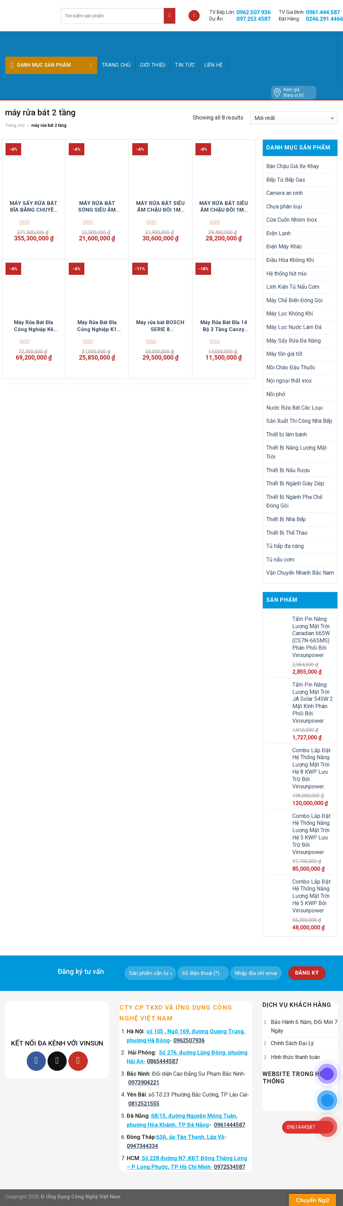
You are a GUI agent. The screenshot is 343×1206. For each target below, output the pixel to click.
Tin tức (185, 65)
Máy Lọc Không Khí (289, 313)
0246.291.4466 (324, 19)
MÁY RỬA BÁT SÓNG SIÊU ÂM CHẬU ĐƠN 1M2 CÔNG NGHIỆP (97, 207)
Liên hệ (213, 65)
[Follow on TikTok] (57, 1060)
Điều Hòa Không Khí (290, 260)
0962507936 (188, 1040)
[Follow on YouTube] (77, 1060)
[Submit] (169, 16)
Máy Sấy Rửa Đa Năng (293, 340)
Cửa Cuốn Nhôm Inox (291, 219)
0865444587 (162, 1061)
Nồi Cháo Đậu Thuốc (290, 367)
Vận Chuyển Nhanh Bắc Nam (300, 572)
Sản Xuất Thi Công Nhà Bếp (299, 421)
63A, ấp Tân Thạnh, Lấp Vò (190, 1137)
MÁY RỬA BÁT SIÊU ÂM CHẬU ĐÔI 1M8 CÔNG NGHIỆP (160, 207)
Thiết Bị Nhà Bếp (286, 519)
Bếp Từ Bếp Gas (285, 180)
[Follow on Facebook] (36, 1060)
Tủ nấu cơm (280, 559)
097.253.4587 (253, 19)
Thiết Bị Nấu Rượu (288, 470)
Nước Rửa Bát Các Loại (294, 407)
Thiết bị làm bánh (286, 434)
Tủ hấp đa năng (285, 546)
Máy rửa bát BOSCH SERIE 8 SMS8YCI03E (160, 326)
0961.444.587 (323, 12)
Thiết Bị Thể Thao (287, 533)
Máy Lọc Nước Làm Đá (293, 327)
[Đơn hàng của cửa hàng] (294, 118)
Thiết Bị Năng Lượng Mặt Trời (296, 452)
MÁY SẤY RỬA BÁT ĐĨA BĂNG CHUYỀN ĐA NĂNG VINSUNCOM (33, 207)
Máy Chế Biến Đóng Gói (294, 300)
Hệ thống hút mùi (286, 273)
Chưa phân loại (284, 206)
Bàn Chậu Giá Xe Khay (292, 166)
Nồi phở (275, 394)
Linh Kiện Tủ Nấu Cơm (292, 287)
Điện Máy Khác (284, 246)
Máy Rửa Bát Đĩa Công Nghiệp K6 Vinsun (33, 326)
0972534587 (229, 1167)
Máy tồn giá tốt (284, 354)
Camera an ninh (284, 193)
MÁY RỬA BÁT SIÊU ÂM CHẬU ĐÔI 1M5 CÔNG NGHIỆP (223, 207)
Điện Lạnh (278, 233)
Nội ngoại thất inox (289, 380)
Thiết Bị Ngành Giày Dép (295, 483)
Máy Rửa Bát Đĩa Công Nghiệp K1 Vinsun (97, 326)
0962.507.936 (253, 12)
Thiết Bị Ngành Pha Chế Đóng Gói (294, 501)
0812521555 (143, 1103)
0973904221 (143, 1082)
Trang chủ (116, 65)
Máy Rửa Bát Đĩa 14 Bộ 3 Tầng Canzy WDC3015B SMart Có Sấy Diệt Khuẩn (223, 326)
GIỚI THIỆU (153, 65)
